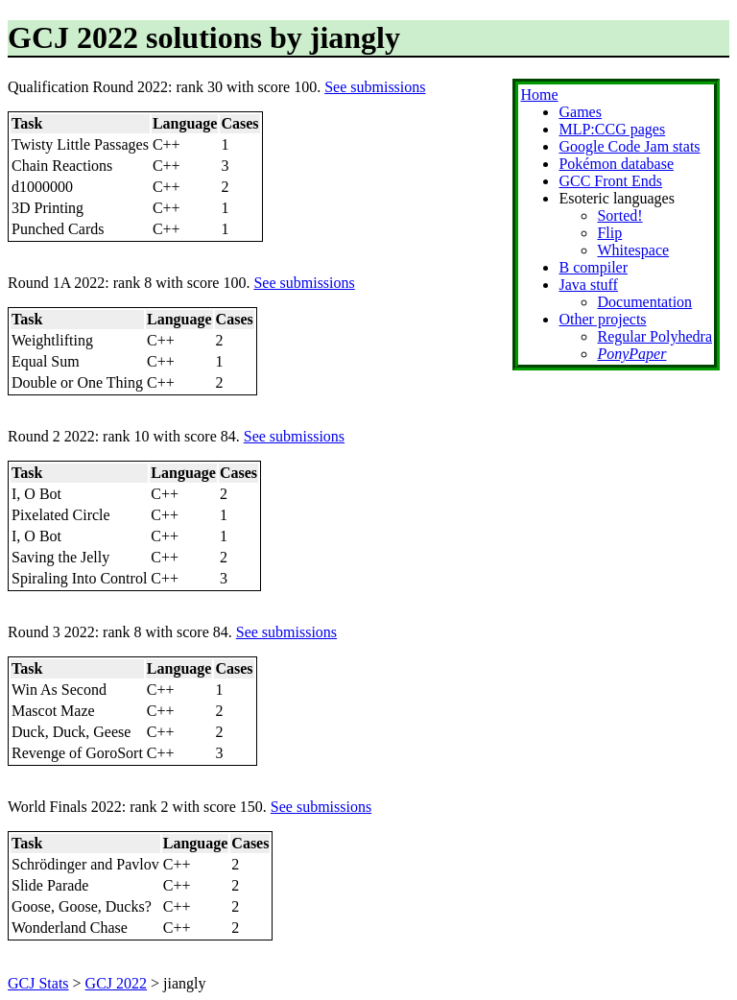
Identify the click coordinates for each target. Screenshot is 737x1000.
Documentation (644, 302)
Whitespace (633, 250)
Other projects (602, 319)
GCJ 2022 (116, 983)
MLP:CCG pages (612, 129)
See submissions (374, 87)
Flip (609, 233)
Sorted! (619, 215)
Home (539, 94)
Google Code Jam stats (629, 146)
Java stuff (588, 284)
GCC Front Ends (610, 181)
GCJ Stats (38, 983)
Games (580, 112)
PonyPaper (631, 353)
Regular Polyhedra (654, 336)
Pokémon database (616, 163)
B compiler (593, 267)
